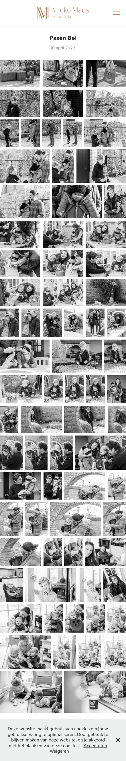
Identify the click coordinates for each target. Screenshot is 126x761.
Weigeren (59, 751)
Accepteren (95, 745)
